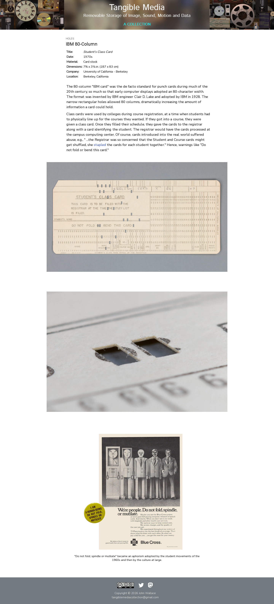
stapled (100, 145)
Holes (70, 38)
